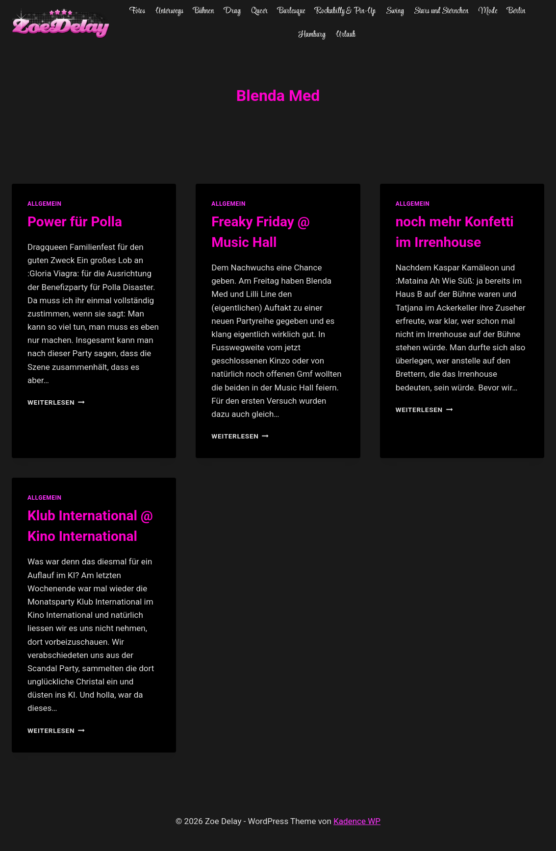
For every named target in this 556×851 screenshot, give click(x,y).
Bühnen (203, 11)
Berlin (516, 11)
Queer (259, 11)
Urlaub (345, 34)
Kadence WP (356, 821)
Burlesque (291, 11)
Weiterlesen (56, 402)
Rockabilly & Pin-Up (345, 11)
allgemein (44, 203)
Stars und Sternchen (441, 11)
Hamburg (312, 34)
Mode (488, 11)
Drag (232, 11)
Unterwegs (169, 11)
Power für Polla (74, 222)
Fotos (137, 11)
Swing (395, 11)
